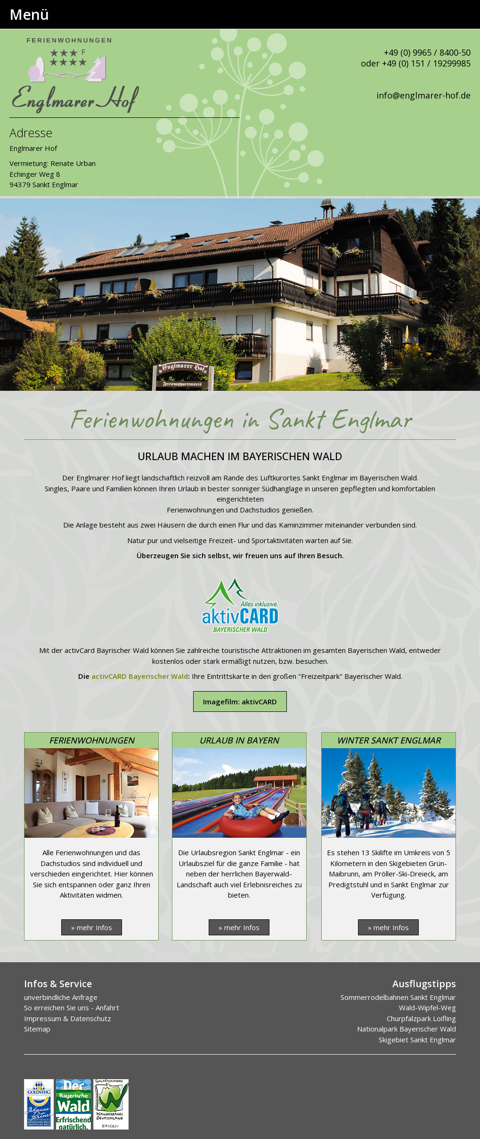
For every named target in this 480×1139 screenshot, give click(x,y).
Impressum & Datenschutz (67, 1018)
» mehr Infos (91, 927)
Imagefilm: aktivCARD (240, 701)
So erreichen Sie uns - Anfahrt (71, 1007)
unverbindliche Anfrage (61, 997)
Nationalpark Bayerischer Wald (406, 1028)
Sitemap (37, 1028)
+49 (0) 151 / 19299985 (426, 63)
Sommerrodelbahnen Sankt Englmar (398, 997)
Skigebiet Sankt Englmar (417, 1039)
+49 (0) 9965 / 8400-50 (427, 52)
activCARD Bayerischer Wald (139, 676)
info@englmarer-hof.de (423, 95)
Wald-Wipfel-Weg (427, 1007)
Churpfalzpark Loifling (421, 1018)
